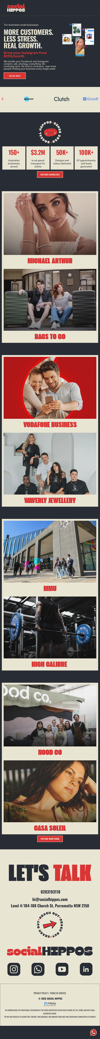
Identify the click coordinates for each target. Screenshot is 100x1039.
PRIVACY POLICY (41, 993)
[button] (63, 8)
